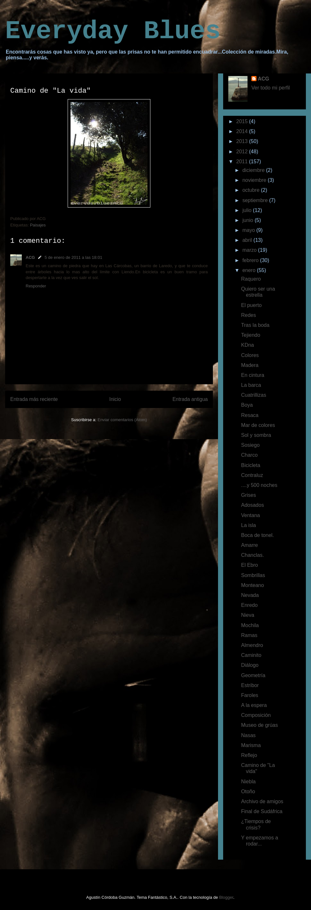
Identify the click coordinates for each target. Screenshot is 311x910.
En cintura (252, 375)
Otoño (248, 791)
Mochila (250, 625)
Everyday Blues (113, 31)
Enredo (249, 605)
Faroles (249, 695)
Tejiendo (250, 335)
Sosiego (250, 445)
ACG (30, 257)
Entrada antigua (190, 399)
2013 (242, 141)
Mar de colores (258, 425)
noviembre (255, 180)
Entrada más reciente (34, 399)
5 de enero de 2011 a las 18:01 (73, 257)
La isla (248, 525)
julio (247, 210)
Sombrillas (253, 575)
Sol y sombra (256, 435)
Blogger (226, 897)
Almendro (252, 645)
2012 (242, 151)
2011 (242, 161)
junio (248, 220)
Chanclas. (252, 555)
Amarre (249, 545)
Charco (249, 455)
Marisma (251, 745)
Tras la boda (255, 325)
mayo (249, 230)
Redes (248, 315)
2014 (242, 131)
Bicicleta (250, 465)
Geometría (253, 675)
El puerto (251, 305)
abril (248, 240)
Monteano (252, 585)
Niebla (248, 781)
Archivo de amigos (262, 801)
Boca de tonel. (257, 535)
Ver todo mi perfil (270, 87)
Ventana (250, 515)
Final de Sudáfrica (261, 811)
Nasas (248, 735)
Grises (248, 495)
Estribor (250, 685)
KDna (247, 345)
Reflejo (249, 755)
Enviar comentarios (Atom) (122, 419)
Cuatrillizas (253, 395)
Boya (247, 405)
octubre (251, 190)
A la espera (254, 705)
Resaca (249, 415)
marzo (250, 250)
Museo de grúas (259, 725)
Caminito (251, 655)
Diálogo (249, 665)
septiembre (255, 200)
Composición (256, 715)
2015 (242, 121)
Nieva (247, 615)
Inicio (115, 399)
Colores (250, 355)
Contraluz (252, 475)
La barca (251, 385)
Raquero (251, 279)
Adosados (252, 505)
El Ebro (249, 565)
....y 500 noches (259, 485)
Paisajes (38, 225)
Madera (249, 365)
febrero (251, 260)
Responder (36, 286)
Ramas (249, 635)
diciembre (254, 170)
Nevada (250, 595)
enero (249, 270)
